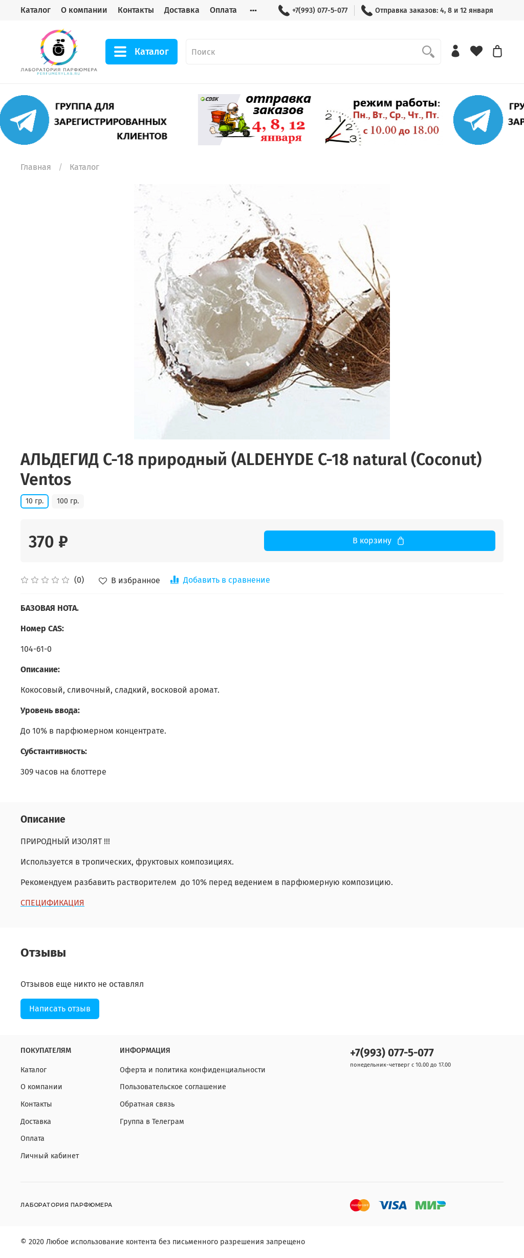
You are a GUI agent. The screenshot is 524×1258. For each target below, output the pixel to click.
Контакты (136, 10)
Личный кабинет (49, 1156)
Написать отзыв (60, 1008)
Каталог (35, 10)
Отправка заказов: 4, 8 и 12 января (427, 10)
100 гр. (68, 501)
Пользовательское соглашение (173, 1087)
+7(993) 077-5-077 (312, 10)
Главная (35, 167)
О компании (84, 10)
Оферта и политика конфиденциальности (193, 1070)
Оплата (223, 10)
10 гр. (34, 501)
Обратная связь (147, 1104)
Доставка (182, 10)
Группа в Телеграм (152, 1121)
